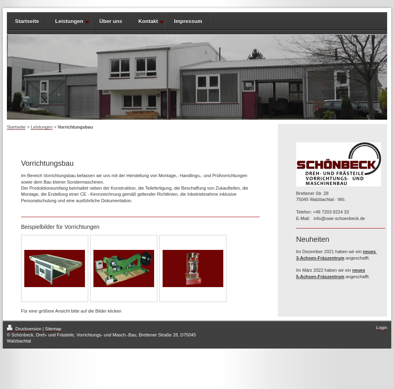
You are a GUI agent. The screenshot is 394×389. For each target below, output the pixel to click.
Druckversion (24, 328)
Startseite (27, 21)
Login (381, 327)
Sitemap (53, 328)
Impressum (188, 21)
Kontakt (148, 21)
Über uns (111, 21)
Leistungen (69, 21)
